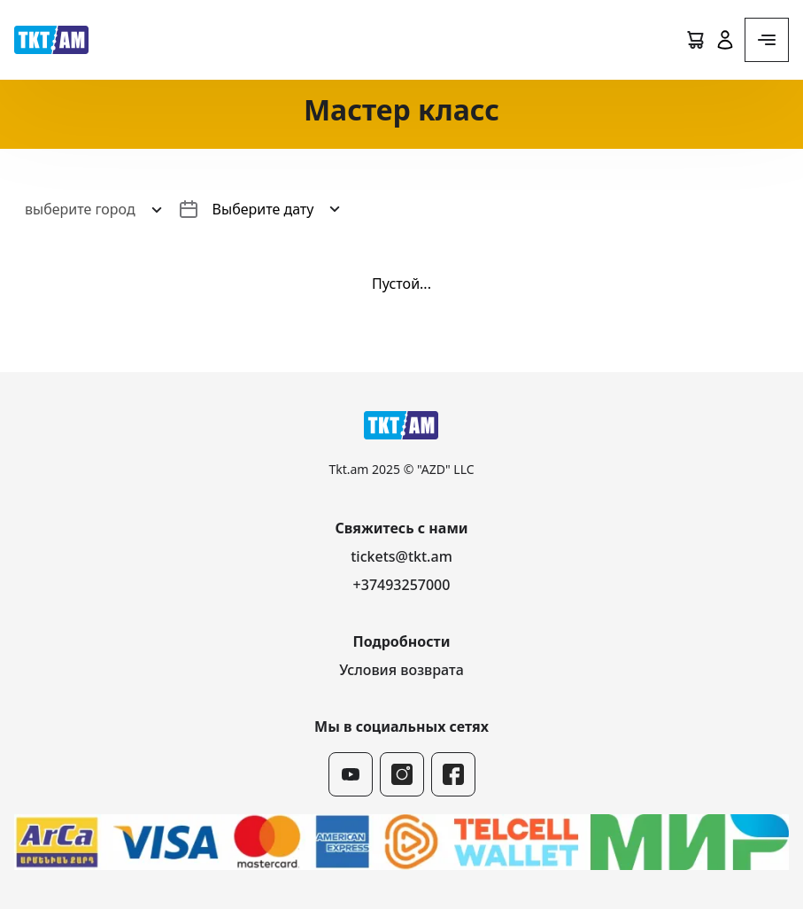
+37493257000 (402, 585)
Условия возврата (401, 670)
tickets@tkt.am (401, 556)
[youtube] (350, 774)
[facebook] (453, 774)
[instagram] (402, 774)
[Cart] (695, 39)
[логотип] (51, 40)
